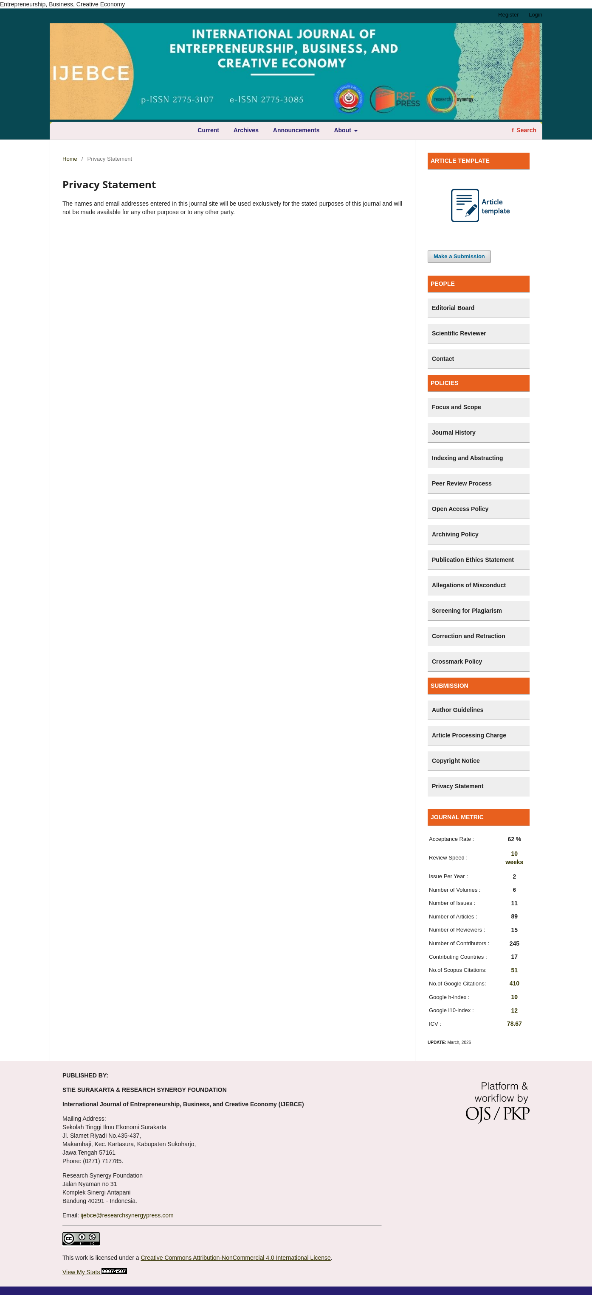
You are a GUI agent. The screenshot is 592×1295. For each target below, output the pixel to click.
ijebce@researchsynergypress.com (127, 1215)
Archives (246, 130)
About (343, 130)
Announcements (296, 130)
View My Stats (81, 1272)
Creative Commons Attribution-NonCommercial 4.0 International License (235, 1257)
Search (524, 130)
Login (535, 14)
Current (208, 130)
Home (69, 159)
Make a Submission (459, 256)
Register (508, 14)
